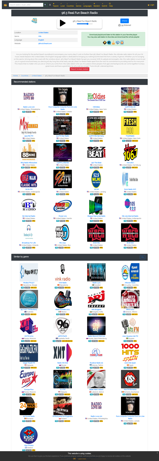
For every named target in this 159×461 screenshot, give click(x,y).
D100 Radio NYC (130, 189)
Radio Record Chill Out (96, 336)
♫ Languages (87, 5)
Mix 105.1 (62, 243)
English (41, 40)
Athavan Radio (130, 283)
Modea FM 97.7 (28, 283)
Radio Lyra (96, 283)
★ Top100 (55, 5)
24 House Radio (29, 416)
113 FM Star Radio (62, 136)
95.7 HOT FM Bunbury (29, 309)
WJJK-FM (28, 189)
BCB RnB (130, 243)
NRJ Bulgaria (96, 309)
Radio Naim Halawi (96, 389)
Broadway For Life (29, 243)
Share (124, 21)
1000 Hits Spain (130, 363)
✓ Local (62, 5)
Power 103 (63, 216)
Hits (39, 36)
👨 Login (151, 5)
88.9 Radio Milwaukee (29, 163)
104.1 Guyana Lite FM (130, 336)
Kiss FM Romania (130, 389)
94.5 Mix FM (28, 136)
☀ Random (97, 5)
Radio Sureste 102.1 (63, 309)
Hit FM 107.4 (28, 336)
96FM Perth (62, 336)
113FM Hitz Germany (96, 136)
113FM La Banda (63, 163)
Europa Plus (28, 389)
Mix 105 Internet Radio (130, 216)
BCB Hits (96, 243)
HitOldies (96, 107)
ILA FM (62, 389)
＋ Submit (104, 5)
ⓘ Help (111, 5)
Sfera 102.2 (130, 309)
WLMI (96, 189)
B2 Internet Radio (28, 216)
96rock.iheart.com (45, 43)
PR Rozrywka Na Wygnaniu (63, 416)
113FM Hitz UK (130, 107)
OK (74, 459)
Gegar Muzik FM (29, 363)
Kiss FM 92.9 (28, 445)
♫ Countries (70, 5)
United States (43, 33)
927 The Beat (96, 163)
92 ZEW (63, 189)
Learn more (82, 459)
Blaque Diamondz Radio (96, 216)
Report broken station (79, 69)
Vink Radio (63, 283)
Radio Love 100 (29, 107)
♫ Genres (78, 5)
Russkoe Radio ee (96, 363)
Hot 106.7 (130, 163)
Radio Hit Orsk (62, 363)
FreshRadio (130, 136)
